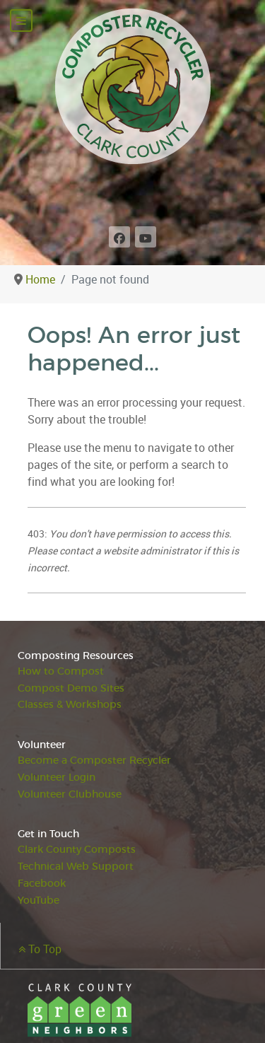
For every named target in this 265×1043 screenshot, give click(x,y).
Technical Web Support (76, 866)
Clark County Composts (77, 849)
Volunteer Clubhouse (70, 794)
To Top (39, 949)
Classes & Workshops (70, 704)
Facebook (42, 883)
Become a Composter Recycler (94, 760)
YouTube (38, 900)
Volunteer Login (56, 777)
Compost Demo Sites (71, 688)
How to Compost (61, 671)
